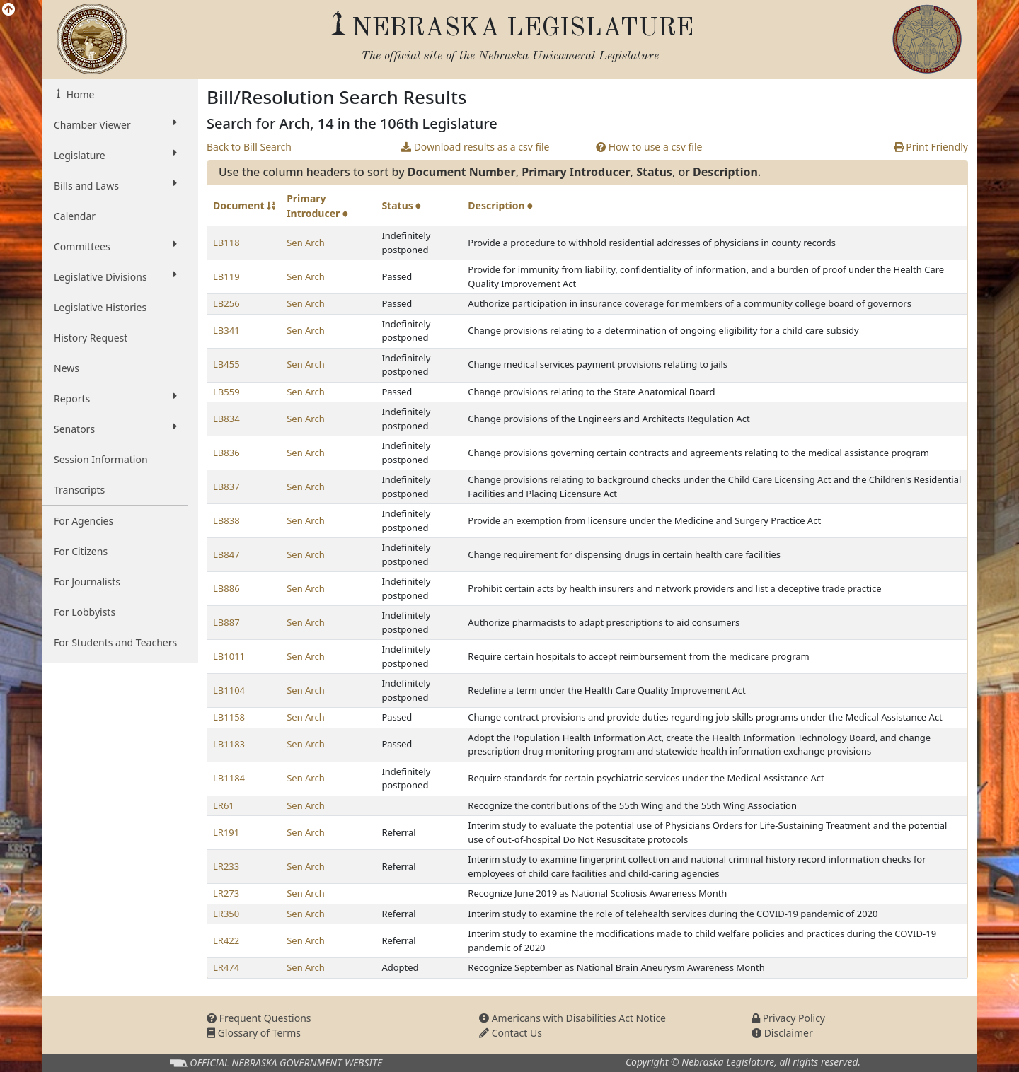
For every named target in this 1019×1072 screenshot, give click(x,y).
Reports (115, 398)
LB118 (226, 242)
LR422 (226, 940)
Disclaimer (782, 1032)
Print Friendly (931, 146)
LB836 (226, 452)
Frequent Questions (259, 1018)
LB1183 (229, 744)
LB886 (226, 588)
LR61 (223, 805)
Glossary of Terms (254, 1032)
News (66, 368)
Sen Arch (306, 242)
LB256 (226, 303)
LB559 (226, 391)
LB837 (226, 486)
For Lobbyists (84, 612)
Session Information (101, 459)
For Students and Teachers (115, 642)
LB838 (226, 520)
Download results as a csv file (475, 146)
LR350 (226, 913)
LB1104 (229, 690)
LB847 (226, 554)
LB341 (226, 330)
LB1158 (229, 717)
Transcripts (79, 489)
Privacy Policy (788, 1018)
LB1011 (229, 656)
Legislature (115, 155)
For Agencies (83, 521)
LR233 (226, 866)
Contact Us (510, 1032)
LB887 (226, 622)
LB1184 (229, 777)
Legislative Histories (100, 307)
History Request (90, 337)
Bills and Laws (115, 185)
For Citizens (81, 551)
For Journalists (87, 581)
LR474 (226, 967)
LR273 (226, 893)
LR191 (226, 832)
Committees (115, 246)
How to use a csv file (649, 146)
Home (79, 94)
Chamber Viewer (115, 124)
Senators (115, 428)
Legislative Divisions (115, 276)
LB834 (226, 418)
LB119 (226, 276)
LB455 (226, 364)
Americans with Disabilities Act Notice (572, 1018)
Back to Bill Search (249, 146)
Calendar (75, 216)
